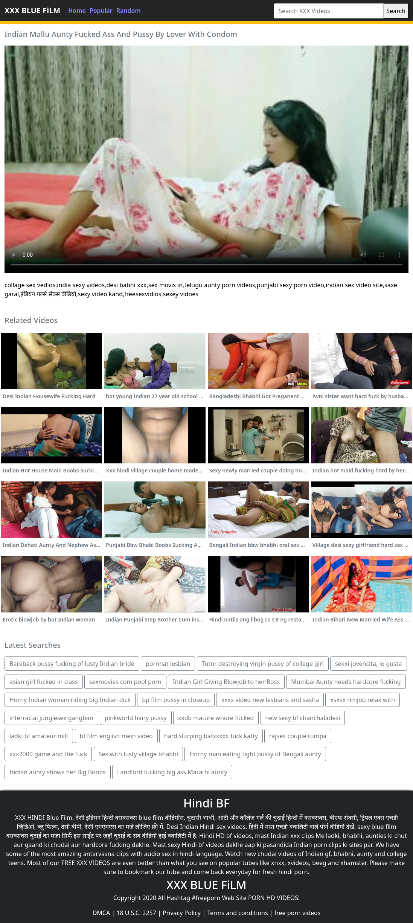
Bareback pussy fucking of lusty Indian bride (71, 664)
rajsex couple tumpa (297, 736)
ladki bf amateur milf (38, 736)
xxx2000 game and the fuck (48, 754)
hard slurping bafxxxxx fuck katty (211, 736)
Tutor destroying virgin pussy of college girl (263, 664)
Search (395, 11)
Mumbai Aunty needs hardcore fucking (346, 682)
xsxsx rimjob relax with (362, 700)
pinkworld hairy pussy (136, 718)
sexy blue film (376, 826)
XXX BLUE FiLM (32, 10)
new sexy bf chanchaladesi (302, 718)
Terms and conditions (237, 913)
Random (128, 10)
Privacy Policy (182, 913)
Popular (101, 10)
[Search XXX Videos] (329, 10)
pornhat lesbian (168, 664)
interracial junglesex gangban (51, 718)
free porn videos (297, 913)
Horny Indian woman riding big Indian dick (70, 700)
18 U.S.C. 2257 (136, 913)
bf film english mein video (116, 736)
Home (77, 10)
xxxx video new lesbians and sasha (270, 700)
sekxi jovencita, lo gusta (368, 664)
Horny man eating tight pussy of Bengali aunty (255, 754)
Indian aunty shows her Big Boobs (57, 772)
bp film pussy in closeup (176, 700)
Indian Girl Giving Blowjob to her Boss (226, 682)
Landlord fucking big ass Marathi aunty (172, 772)
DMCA (101, 913)
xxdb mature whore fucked (216, 718)
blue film (151, 817)
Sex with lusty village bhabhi (138, 754)
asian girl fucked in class (43, 682)
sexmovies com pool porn (125, 682)
